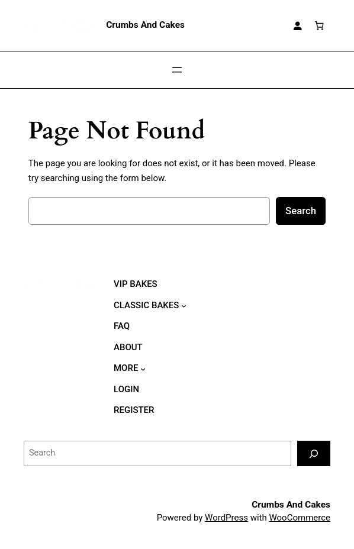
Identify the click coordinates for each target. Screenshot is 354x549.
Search (300, 211)
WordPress (226, 517)
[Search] (313, 453)
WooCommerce (299, 517)
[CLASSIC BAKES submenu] (183, 305)
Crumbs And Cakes (145, 25)
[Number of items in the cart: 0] (319, 25)
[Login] (297, 25)
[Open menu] (177, 70)
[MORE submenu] (143, 368)
